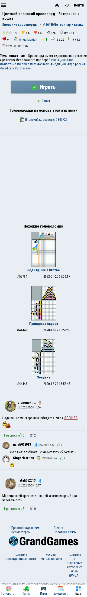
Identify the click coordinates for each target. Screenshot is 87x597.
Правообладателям (25, 528)
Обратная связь (65, 532)
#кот (70, 60)
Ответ (43, 100)
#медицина (58, 64)
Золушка (43, 377)
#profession (23, 68)
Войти (79, 5)
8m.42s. (67, 32)
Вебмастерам (20, 532)
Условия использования (51, 556)
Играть (44, 87)
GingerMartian (28, 39)
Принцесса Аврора (43, 324)
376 (51, 33)
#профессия (76, 64)
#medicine (7, 68)
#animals (43, 64)
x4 (6, 39)
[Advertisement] (43, 180)
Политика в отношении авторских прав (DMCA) (74, 564)
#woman (23, 64)
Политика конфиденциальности (20, 556)
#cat (33, 64)
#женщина (58, 60)
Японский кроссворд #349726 (43, 119)
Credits (58, 528)
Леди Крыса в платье (43, 270)
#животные (8, 64)
